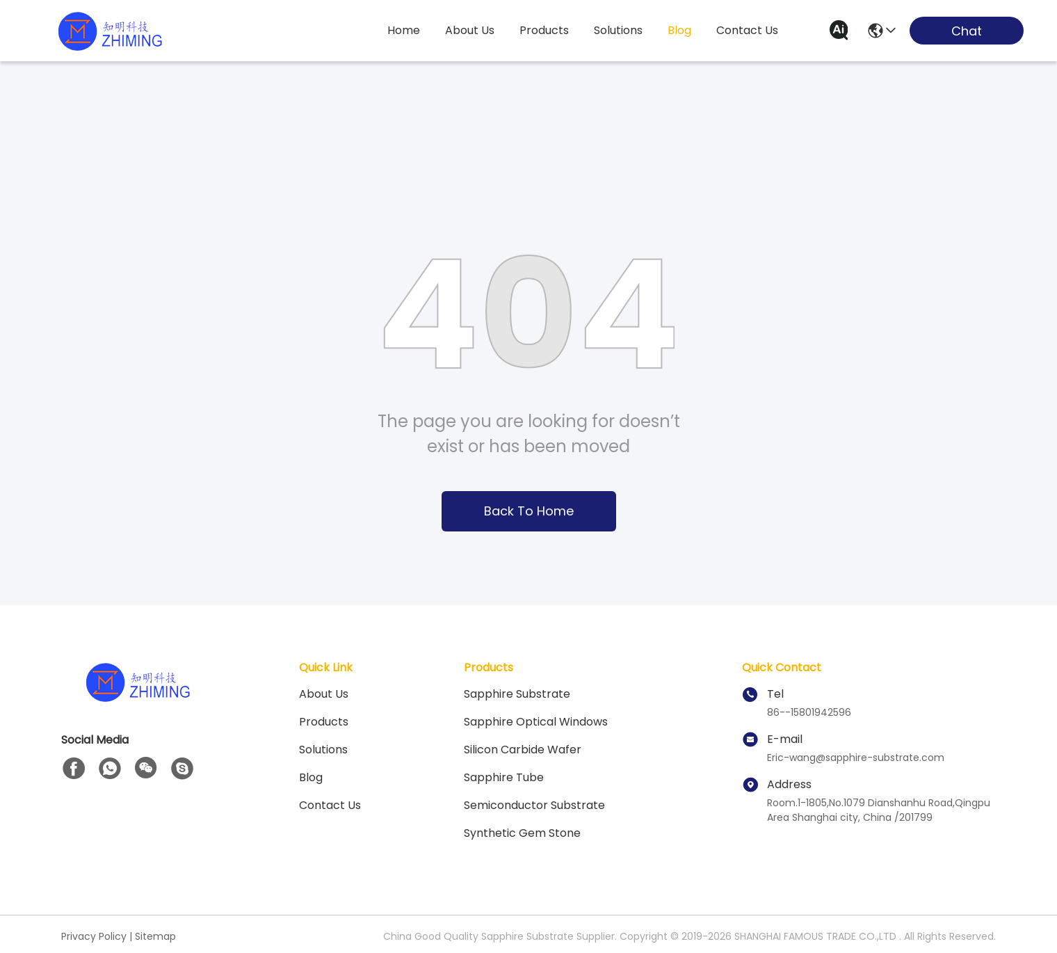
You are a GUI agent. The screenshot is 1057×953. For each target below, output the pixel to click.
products (544, 30)
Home (403, 30)
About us (323, 694)
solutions (618, 30)
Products (323, 722)
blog (679, 30)
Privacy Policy (94, 936)
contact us (747, 30)
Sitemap (155, 936)
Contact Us (330, 805)
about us (469, 30)
